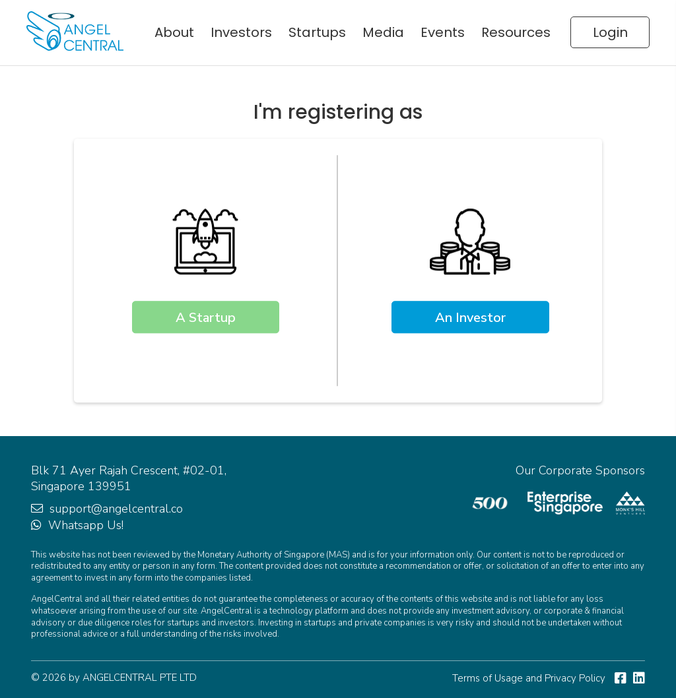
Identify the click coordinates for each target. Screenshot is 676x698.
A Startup (206, 318)
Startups (317, 32)
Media (383, 32)
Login (610, 32)
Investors (241, 32)
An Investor (470, 318)
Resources (516, 32)
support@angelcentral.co (116, 509)
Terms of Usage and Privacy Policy (528, 678)
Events (443, 32)
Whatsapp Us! (85, 525)
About (174, 32)
